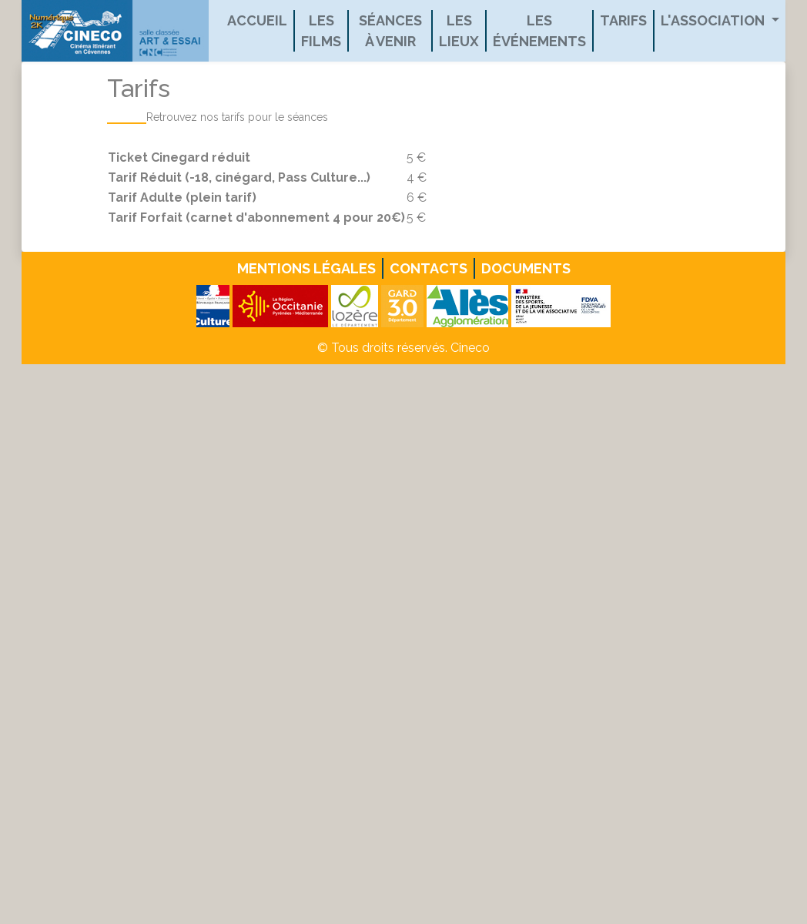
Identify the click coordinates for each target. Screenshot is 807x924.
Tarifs (623, 20)
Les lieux (459, 30)
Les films (321, 30)
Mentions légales (306, 268)
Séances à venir (390, 30)
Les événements (539, 30)
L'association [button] (714, 20)
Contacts (428, 268)
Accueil (257, 20)
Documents (526, 268)
